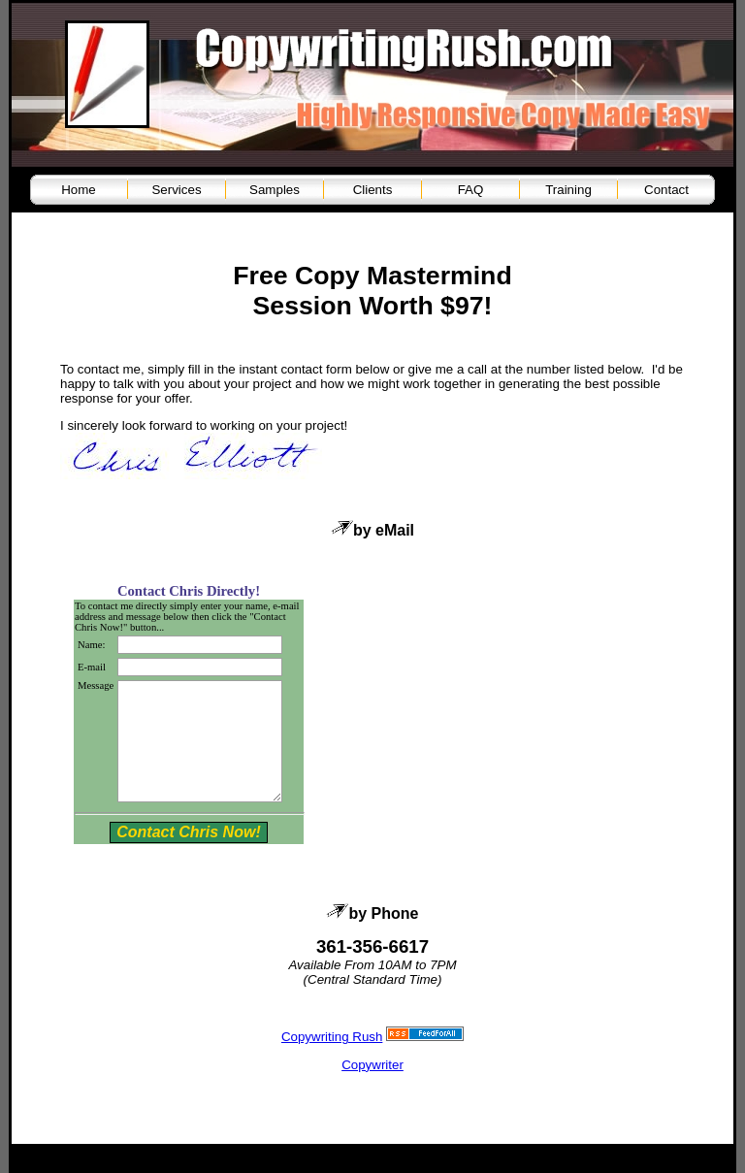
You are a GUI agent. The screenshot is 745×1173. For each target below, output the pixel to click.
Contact (666, 189)
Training (568, 189)
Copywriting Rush (331, 1060)
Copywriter (372, 1088)
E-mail (92, 667)
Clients (373, 189)
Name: (91, 644)
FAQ (471, 189)
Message (95, 685)
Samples (274, 189)
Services (176, 189)
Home (78, 189)
